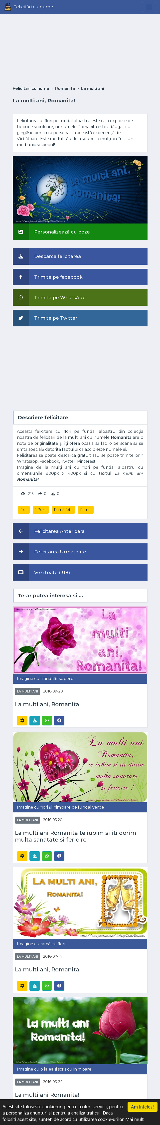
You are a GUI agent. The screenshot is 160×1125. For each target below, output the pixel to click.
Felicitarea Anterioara (49, 531)
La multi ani (92, 88)
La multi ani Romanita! (47, 1095)
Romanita (65, 88)
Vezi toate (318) (41, 572)
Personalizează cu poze (51, 232)
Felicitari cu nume (31, 88)
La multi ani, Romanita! (48, 704)
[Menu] (149, 7)
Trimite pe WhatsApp (49, 297)
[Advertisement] (80, 48)
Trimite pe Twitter (45, 318)
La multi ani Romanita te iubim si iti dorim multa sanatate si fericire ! (75, 836)
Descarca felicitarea (47, 256)
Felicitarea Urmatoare (49, 551)
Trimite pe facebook (48, 277)
